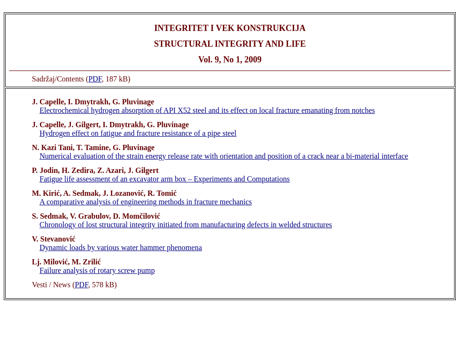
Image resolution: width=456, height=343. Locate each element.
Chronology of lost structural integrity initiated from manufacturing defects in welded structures (186, 225)
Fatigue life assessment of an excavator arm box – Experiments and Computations (165, 179)
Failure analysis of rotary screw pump (97, 270)
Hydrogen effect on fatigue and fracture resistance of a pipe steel (138, 133)
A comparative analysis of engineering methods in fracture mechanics (146, 202)
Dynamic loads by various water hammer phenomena (121, 247)
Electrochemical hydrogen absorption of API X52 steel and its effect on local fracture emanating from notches (207, 110)
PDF (95, 79)
